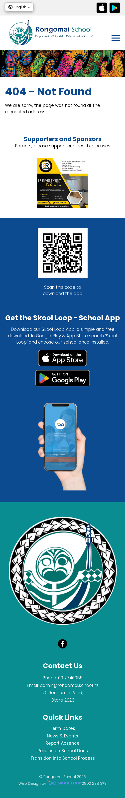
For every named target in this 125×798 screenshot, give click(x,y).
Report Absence (63, 743)
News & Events (62, 736)
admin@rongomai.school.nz (69, 685)
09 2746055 (70, 678)
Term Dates (62, 728)
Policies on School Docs (62, 751)
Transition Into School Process (62, 758)
